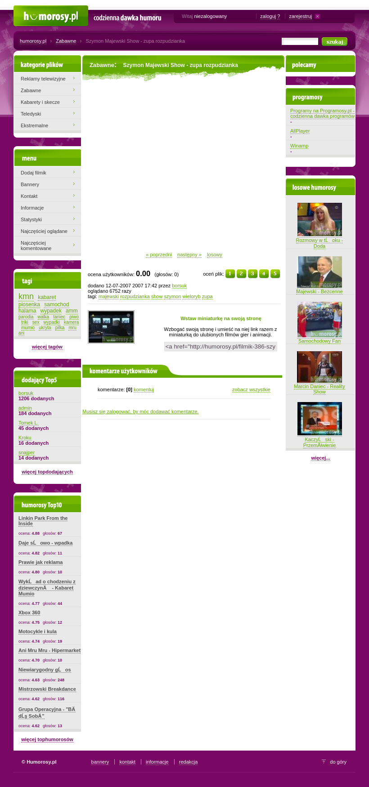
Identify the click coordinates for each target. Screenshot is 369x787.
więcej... (320, 458)
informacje (157, 762)
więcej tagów (47, 346)
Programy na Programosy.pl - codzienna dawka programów (322, 113)
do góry (338, 762)
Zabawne (66, 41)
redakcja (188, 762)
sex (36, 322)
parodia (25, 316)
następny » (189, 254)
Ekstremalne (34, 125)
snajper (26, 452)
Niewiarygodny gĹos (44, 669)
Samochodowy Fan (319, 338)
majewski (109, 296)
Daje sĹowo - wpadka (45, 543)
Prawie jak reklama (40, 562)
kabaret (47, 297)
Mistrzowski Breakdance (47, 689)
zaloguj (268, 16)
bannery (100, 762)
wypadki (52, 322)
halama (27, 311)
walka (44, 316)
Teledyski (31, 113)
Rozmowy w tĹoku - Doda (319, 240)
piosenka (29, 304)
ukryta (45, 327)
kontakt (127, 762)
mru (72, 327)
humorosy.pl (33, 41)
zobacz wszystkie (251, 389)
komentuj (144, 389)
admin (25, 408)
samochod (56, 304)
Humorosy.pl (27, 10)
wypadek (51, 311)
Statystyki (31, 219)
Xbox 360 (29, 612)
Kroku (25, 437)
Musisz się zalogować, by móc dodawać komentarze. (140, 411)
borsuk (179, 285)
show (157, 296)
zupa (207, 296)
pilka (60, 327)
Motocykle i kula (37, 631)
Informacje (32, 207)
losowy (214, 254)
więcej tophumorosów (47, 739)
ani (21, 333)
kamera (71, 322)
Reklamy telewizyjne (43, 78)
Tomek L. (28, 422)
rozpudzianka (134, 296)
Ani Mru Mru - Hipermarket (49, 650)
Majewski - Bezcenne (319, 288)
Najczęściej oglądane (44, 231)
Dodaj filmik (33, 172)
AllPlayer (300, 131)
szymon (172, 296)
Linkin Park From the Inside (43, 520)
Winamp (299, 145)
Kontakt (29, 196)
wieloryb (191, 296)
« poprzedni (159, 254)
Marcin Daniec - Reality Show (319, 386)
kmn (26, 296)
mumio (28, 327)
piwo (74, 316)
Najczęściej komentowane (36, 245)
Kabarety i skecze (40, 102)
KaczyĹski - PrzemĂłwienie (319, 439)
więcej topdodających (47, 471)
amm (72, 311)
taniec (59, 316)
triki (24, 322)
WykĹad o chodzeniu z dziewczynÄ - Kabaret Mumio (47, 587)
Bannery (30, 184)
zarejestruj (300, 16)
